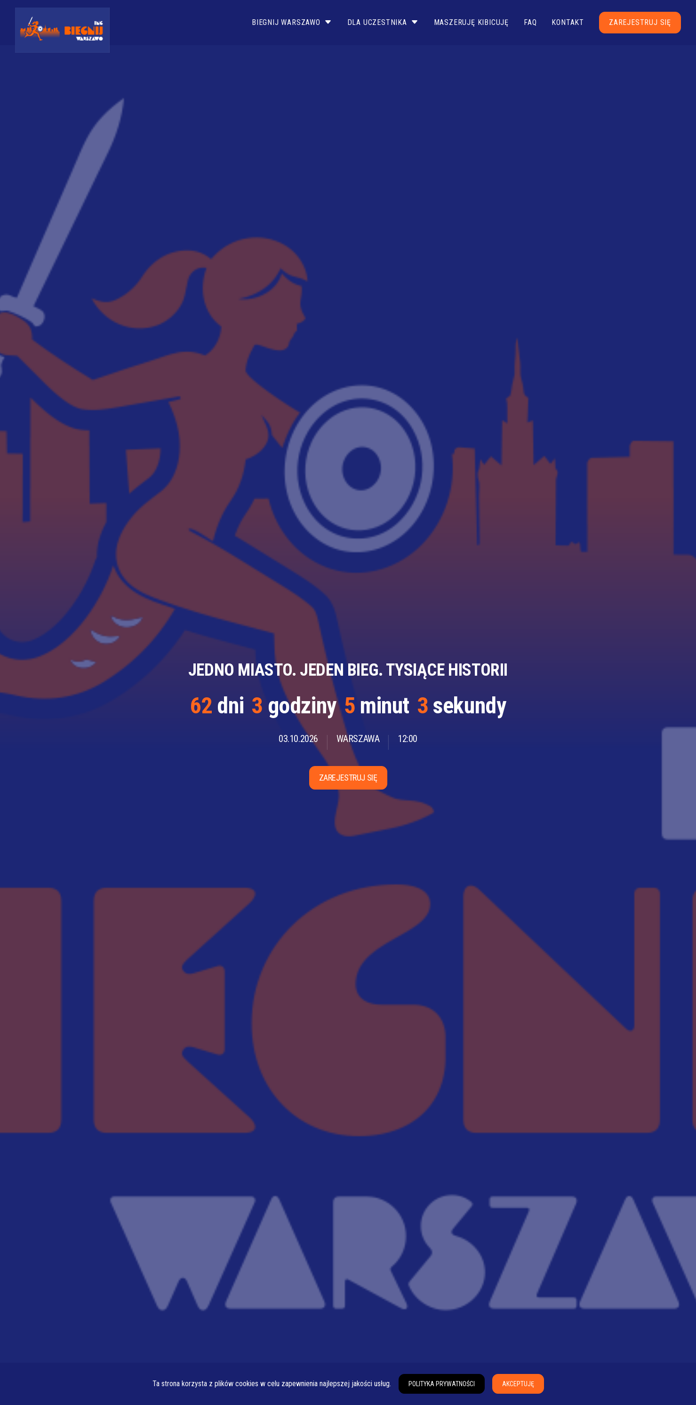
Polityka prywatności (441, 1384)
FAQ (530, 22)
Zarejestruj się (640, 22)
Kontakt (568, 22)
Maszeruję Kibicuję (471, 22)
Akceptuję (518, 1384)
